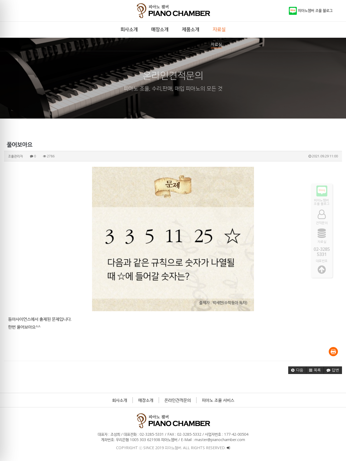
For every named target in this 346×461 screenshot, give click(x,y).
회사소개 (119, 400)
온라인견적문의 (177, 400)
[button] (297, 370)
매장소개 (145, 400)
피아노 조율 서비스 (218, 400)
